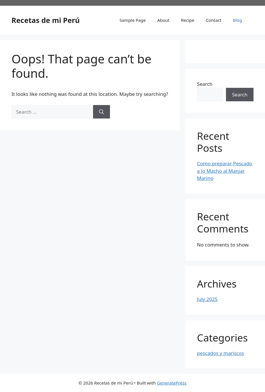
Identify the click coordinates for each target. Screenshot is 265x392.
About (163, 20)
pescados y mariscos (220, 353)
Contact (213, 20)
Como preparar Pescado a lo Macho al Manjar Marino (224, 170)
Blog (237, 20)
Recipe (187, 20)
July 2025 (207, 299)
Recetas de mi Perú (45, 20)
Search (204, 84)
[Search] (101, 112)
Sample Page (132, 20)
